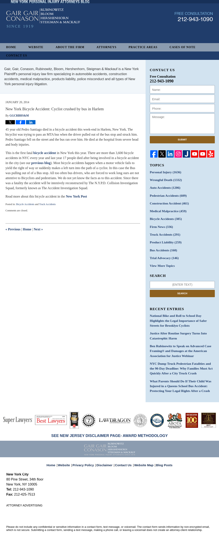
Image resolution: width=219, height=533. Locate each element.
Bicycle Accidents (25, 204)
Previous (12, 229)
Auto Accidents (163, 186)
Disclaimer (106, 449)
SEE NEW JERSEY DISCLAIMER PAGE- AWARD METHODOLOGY (109, 423)
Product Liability (164, 237)
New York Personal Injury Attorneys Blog (43, 29)
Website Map (143, 449)
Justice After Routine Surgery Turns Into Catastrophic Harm (175, 327)
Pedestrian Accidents (166, 193)
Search (182, 287)
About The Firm (70, 47)
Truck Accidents (47, 204)
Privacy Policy (86, 449)
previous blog (41, 163)
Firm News (160, 223)
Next (38, 229)
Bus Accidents (162, 245)
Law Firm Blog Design (193, 525)
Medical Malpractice (166, 208)
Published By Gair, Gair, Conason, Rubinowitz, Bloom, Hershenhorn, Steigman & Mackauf (194, 27)
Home (11, 47)
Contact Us (16, 55)
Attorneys (106, 47)
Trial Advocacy (163, 252)
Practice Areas (143, 47)
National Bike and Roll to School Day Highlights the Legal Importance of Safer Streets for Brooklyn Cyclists (182, 314)
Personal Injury (164, 171)
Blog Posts (162, 449)
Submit (182, 139)
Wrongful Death (164, 179)
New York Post (76, 196)
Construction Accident (167, 201)
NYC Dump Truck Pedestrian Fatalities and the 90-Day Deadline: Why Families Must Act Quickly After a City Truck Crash (182, 358)
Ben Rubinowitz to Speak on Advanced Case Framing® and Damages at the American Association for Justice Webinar (177, 342)
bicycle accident (44, 153)
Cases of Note (182, 47)
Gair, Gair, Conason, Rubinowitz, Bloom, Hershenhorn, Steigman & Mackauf (75, 525)
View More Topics (161, 259)
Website (35, 47)
